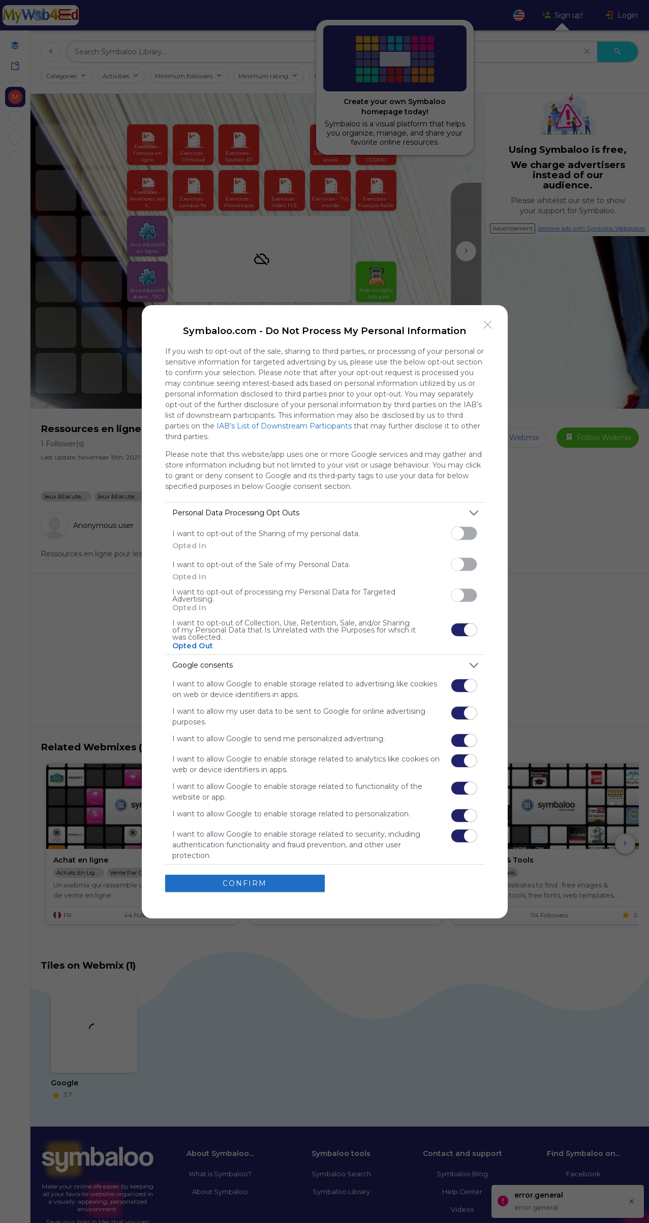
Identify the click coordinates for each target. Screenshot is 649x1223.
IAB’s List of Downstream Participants (284, 425)
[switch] (464, 533)
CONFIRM (245, 882)
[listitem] (324, 512)
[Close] (488, 324)
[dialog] (325, 611)
